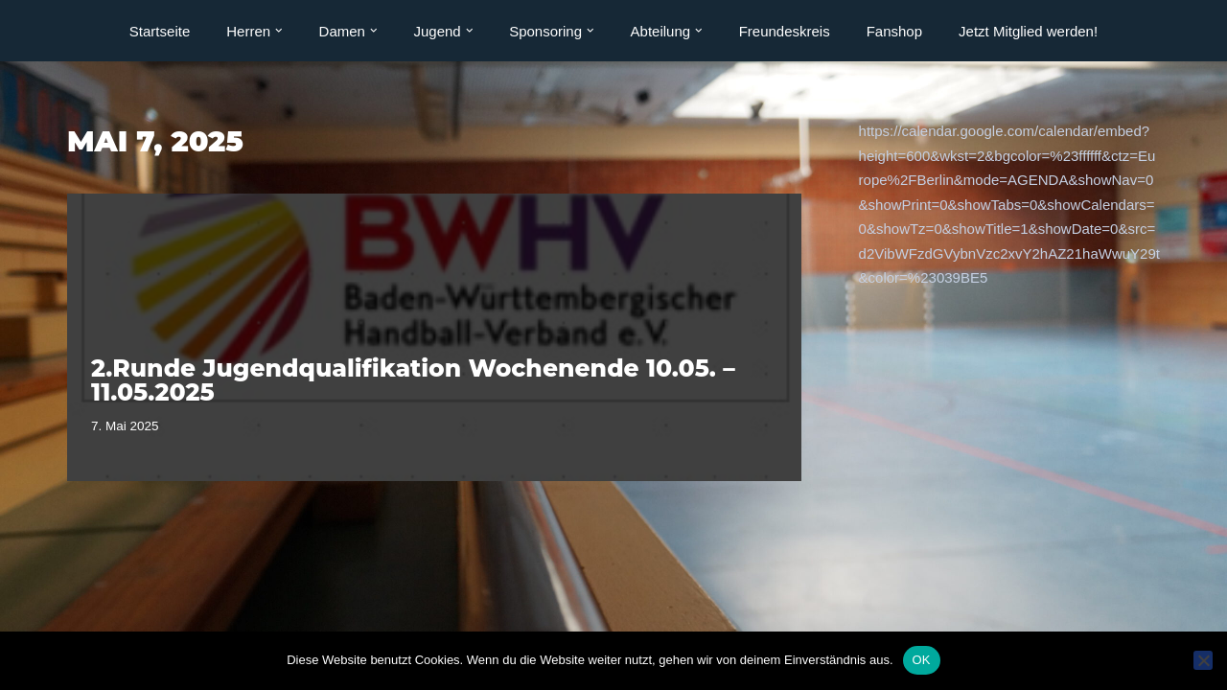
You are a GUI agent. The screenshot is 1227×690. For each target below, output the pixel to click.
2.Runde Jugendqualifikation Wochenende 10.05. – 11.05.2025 (413, 380)
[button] (279, 30)
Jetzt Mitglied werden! (1028, 31)
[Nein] (1203, 660)
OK (922, 660)
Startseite (159, 31)
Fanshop (894, 31)
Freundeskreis (784, 31)
